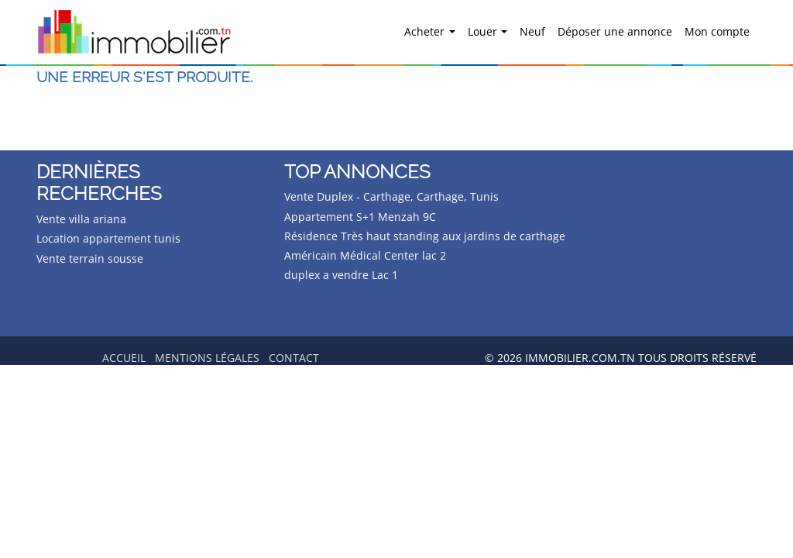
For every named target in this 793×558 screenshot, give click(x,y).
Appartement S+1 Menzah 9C (360, 216)
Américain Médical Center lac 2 (365, 255)
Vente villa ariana (81, 219)
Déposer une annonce (615, 31)
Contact (294, 357)
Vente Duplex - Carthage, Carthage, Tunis (391, 196)
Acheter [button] (426, 31)
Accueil (124, 357)
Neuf (532, 31)
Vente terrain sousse (89, 258)
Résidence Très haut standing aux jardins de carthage (424, 236)
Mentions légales (207, 357)
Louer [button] (484, 31)
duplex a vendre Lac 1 (341, 274)
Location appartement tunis (108, 238)
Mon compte (717, 31)
